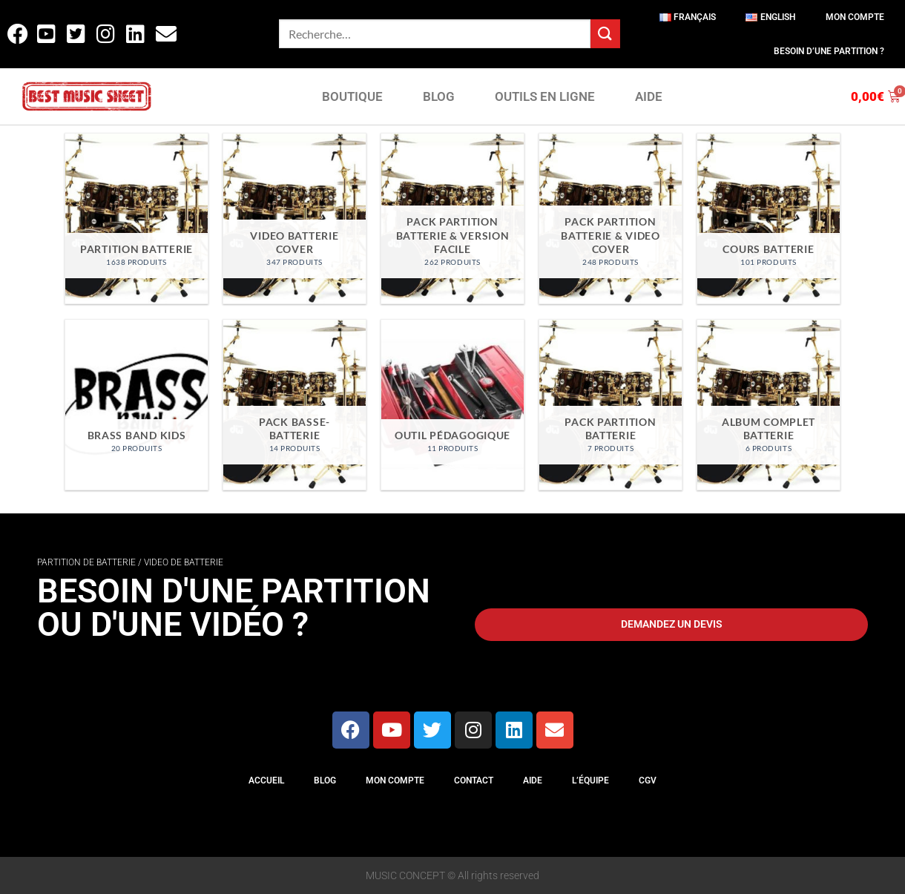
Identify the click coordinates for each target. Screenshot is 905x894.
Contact (473, 780)
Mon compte (855, 17)
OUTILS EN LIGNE (545, 96)
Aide (532, 780)
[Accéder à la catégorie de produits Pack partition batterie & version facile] (452, 218)
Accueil (266, 780)
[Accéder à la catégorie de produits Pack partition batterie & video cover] (610, 218)
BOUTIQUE (352, 96)
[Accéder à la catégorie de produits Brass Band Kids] (136, 404)
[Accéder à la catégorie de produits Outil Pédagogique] (452, 404)
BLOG (439, 96)
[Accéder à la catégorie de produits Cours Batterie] (768, 218)
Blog (325, 780)
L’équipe (590, 780)
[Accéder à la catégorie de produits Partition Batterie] (136, 218)
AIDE (648, 96)
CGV (647, 780)
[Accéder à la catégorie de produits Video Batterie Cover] (294, 218)
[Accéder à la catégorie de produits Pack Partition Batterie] (610, 404)
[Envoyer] (605, 33)
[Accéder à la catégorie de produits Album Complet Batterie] (768, 404)
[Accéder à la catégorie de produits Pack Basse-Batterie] (294, 404)
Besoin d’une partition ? (829, 51)
